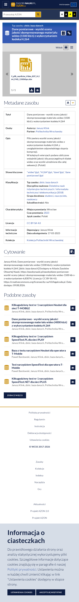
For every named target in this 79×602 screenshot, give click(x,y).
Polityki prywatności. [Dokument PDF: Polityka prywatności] (22, 569)
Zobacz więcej (15, 395)
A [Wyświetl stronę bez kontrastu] (62, 14)
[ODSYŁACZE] (69, 33)
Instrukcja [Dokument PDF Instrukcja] (39, 426)
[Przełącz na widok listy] (71, 47)
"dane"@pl (58, 172)
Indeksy (39, 475)
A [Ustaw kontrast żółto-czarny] (70, 14)
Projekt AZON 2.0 (39, 511)
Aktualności (39, 504)
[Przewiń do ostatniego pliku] (72, 74)
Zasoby (39, 462)
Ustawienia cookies (39, 440)
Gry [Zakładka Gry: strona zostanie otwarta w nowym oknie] (39, 489)
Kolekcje (39, 468)
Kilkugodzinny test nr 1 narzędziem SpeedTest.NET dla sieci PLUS (32, 380)
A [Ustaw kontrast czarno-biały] (66, 14)
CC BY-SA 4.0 (34, 223)
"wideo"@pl (33, 172)
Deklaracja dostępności (39, 433)
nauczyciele (60, 196)
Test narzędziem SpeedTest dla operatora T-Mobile (37, 366)
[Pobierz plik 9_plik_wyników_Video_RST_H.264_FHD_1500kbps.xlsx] (31, 90)
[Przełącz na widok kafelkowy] (65, 47)
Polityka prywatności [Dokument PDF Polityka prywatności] (39, 412)
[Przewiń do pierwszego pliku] (7, 74)
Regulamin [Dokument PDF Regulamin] (39, 419)
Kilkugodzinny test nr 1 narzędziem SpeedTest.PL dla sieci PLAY (32, 338)
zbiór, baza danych (48, 182)
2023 (46, 212)
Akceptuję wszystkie (50, 592)
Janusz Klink (42, 128)
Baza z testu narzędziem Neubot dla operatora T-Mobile (39, 352)
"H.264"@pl (46, 172)
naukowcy (32, 199)
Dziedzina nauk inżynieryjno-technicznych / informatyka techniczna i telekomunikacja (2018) (47, 189)
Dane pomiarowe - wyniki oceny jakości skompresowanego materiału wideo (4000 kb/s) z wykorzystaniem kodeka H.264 (39, 322)
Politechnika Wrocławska (49, 131)
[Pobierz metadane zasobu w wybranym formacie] (70, 102)
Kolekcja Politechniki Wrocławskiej (45, 240)
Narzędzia (39, 482)
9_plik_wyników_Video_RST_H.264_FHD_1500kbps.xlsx (25, 77)
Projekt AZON (39, 518)
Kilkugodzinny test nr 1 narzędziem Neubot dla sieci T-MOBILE (39, 306)
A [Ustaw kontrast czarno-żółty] (74, 14)
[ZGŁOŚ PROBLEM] (63, 33)
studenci (49, 196)
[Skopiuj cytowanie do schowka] (72, 251)
